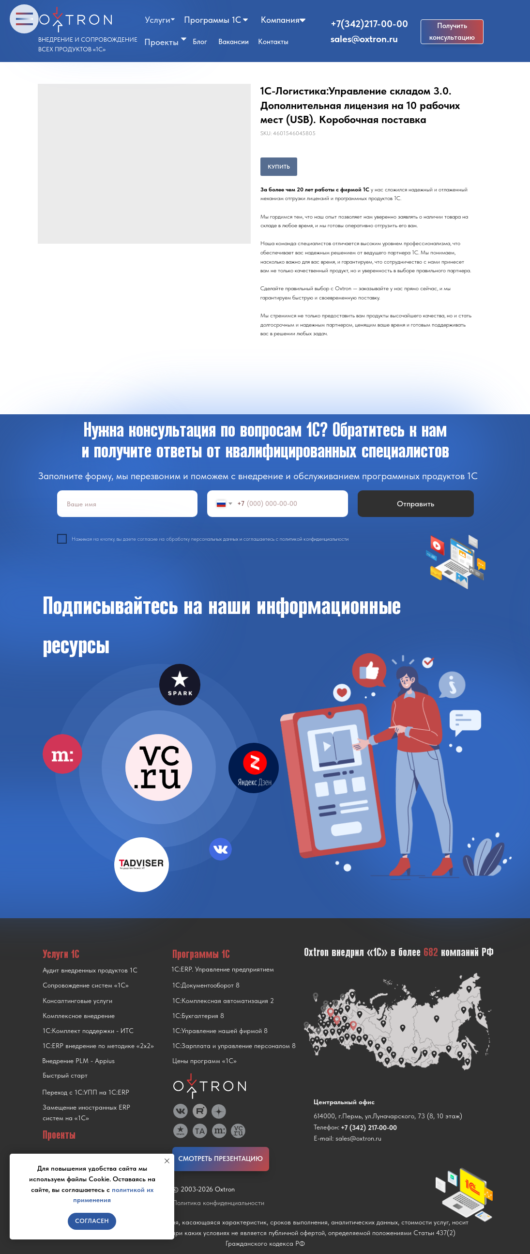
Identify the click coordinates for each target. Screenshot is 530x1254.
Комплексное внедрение (79, 1015)
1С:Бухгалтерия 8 (198, 1015)
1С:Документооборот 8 (206, 985)
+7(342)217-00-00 (369, 24)
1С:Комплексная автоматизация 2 (223, 1000)
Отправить (415, 503)
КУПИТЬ (279, 166)
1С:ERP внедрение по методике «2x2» (98, 1046)
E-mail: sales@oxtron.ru (347, 1138)
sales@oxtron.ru (364, 39)
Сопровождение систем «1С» (86, 985)
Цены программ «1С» (204, 1061)
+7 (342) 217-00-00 (369, 1127)
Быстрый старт (65, 1075)
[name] (127, 503)
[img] (158, 767)
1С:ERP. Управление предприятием (222, 969)
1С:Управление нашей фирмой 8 (220, 1031)
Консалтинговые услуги (77, 1000)
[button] (452, 31)
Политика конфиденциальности (218, 1203)
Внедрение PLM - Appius (78, 1061)
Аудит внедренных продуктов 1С (90, 970)
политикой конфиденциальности (314, 539)
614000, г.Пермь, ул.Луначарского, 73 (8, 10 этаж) (388, 1116)
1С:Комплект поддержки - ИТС (88, 1031)
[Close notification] (167, 1161)
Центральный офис (344, 1102)
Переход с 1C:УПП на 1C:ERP (85, 1092)
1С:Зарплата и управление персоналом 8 (234, 1046)
